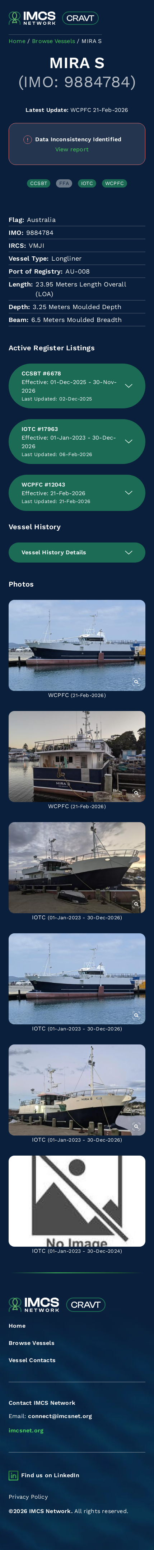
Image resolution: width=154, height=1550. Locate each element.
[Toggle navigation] (139, 19)
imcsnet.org (26, 1430)
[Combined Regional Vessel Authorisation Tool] (54, 18)
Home (17, 1325)
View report (72, 149)
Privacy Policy (28, 1496)
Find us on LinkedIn (50, 1475)
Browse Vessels (32, 1343)
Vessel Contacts (32, 1360)
